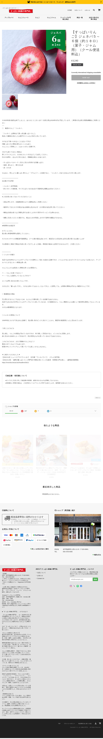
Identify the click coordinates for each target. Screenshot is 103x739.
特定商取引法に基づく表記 (85, 724)
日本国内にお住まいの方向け (86, 84)
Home (67, 10)
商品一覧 (80, 18)
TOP (59, 724)
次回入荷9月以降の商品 (93, 18)
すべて (11, 412)
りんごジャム (51, 18)
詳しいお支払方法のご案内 (40, 550)
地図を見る (97, 555)
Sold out (86, 78)
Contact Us (40, 579)
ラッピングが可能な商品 (65, 18)
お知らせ (87, 10)
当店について (76, 10)
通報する (98, 398)
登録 (95, 580)
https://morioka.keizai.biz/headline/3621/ (15, 363)
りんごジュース (23, 18)
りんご (37, 18)
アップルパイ (9, 18)
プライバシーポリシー (69, 724)
